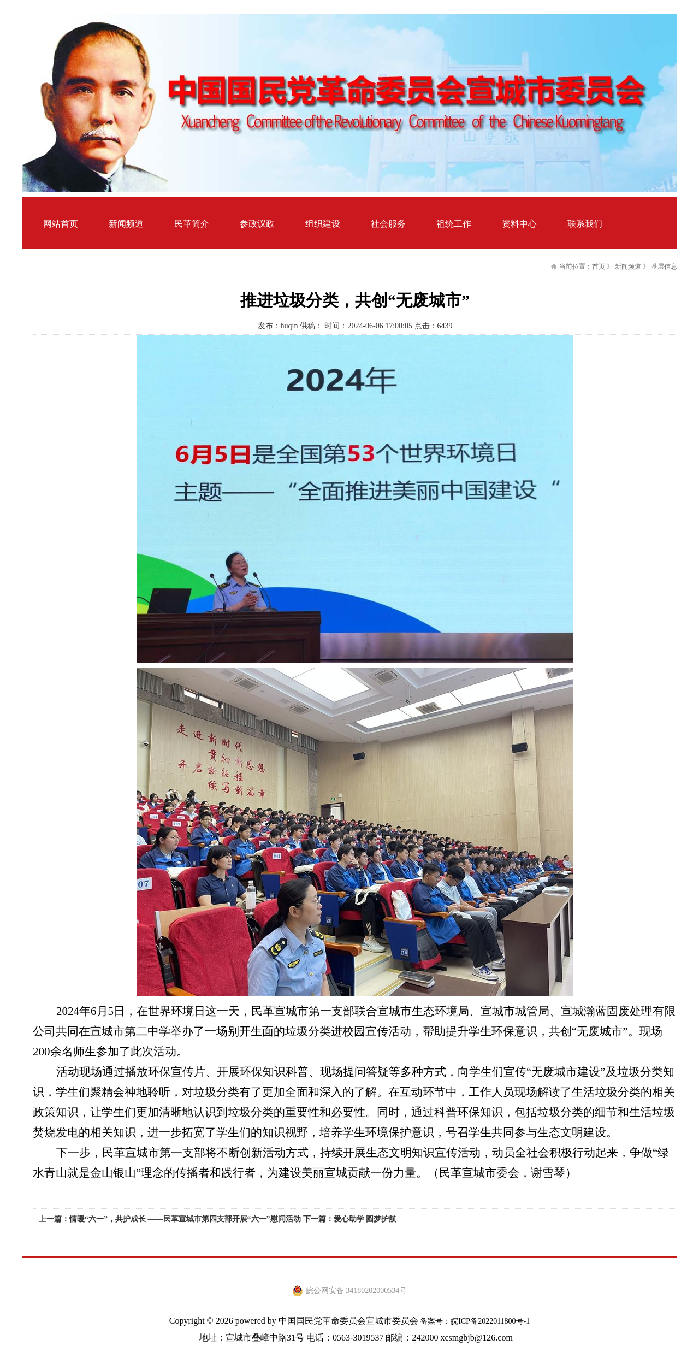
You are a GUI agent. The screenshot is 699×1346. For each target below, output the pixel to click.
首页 (598, 266)
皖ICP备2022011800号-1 (490, 1321)
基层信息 (664, 266)
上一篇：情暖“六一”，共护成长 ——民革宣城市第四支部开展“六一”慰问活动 (170, 1219)
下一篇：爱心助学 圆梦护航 (350, 1219)
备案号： (434, 1321)
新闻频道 (628, 266)
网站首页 (60, 223)
